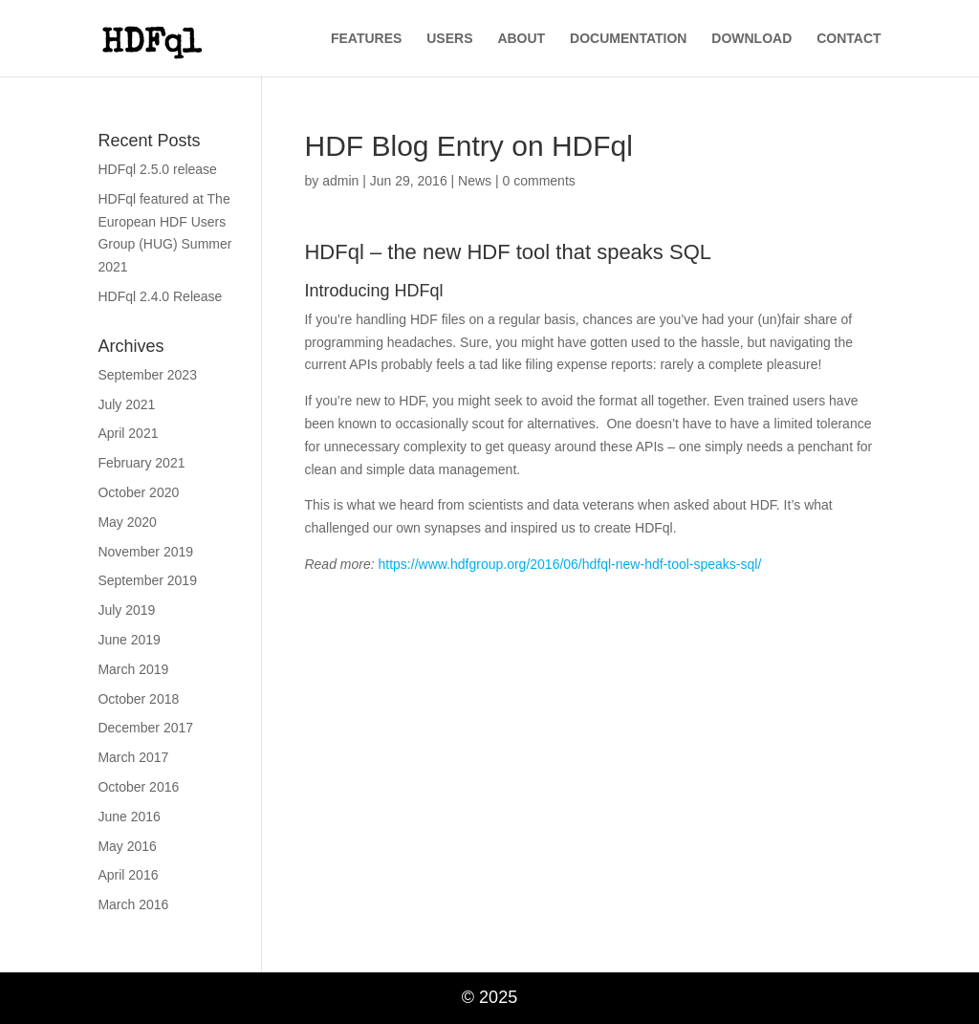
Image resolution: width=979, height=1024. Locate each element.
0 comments (539, 180)
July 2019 (126, 610)
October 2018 (138, 699)
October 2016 (138, 787)
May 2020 (127, 522)
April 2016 (128, 874)
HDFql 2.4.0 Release (160, 296)
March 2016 (133, 904)
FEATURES (366, 39)
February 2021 (141, 462)
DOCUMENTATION (628, 39)
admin (340, 180)
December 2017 (145, 727)
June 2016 (129, 816)
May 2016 (127, 846)
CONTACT (848, 39)
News (474, 180)
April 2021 (128, 433)
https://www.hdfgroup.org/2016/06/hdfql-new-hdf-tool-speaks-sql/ (570, 564)
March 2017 (133, 757)
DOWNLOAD (751, 39)
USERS (449, 39)
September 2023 (147, 374)
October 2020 (138, 492)
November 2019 (145, 551)
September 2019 (147, 580)
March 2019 (133, 669)
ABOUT (521, 39)
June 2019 (129, 639)
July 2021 (126, 404)
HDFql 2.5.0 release (157, 169)
